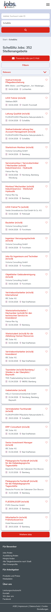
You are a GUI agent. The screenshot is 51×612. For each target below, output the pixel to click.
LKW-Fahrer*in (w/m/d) (17, 207)
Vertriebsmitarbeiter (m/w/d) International (19, 294)
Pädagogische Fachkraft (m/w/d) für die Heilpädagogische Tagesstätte (21, 463)
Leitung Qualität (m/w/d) (17, 113)
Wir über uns (8, 596)
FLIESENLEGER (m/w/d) (17, 501)
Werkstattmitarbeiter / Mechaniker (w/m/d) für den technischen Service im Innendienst (18, 314)
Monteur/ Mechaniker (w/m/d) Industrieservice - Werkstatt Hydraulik (19, 189)
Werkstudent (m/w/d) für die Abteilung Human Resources (19, 335)
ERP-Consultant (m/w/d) (17, 426)
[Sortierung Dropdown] (45, 72)
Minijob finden (9, 558)
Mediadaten (8, 579)
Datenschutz (34, 606)
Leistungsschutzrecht (12, 590)
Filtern (25, 65)
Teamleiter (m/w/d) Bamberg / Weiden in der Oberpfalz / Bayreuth (20, 372)
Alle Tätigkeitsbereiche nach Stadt (17, 561)
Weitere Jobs (25, 534)
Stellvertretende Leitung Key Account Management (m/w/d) (20, 130)
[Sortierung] (22, 72)
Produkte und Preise (11, 576)
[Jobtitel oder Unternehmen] (25, 16)
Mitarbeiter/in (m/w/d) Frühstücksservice (16, 518)
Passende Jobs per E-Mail (25, 58)
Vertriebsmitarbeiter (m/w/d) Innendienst (19, 353)
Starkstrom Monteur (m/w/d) (19, 147)
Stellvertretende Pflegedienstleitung (14, 81)
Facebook (7, 599)
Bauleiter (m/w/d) (13, 222)
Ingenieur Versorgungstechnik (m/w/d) (20, 239)
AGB (15, 606)
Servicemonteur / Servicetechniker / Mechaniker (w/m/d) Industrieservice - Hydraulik (22, 165)
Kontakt (6, 593)
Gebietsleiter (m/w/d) (15, 390)
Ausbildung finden (10, 555)
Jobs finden (7, 552)
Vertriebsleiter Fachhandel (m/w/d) (18, 410)
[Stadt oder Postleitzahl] (25, 23)
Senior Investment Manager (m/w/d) (18, 444)
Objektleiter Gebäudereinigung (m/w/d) (20, 275)
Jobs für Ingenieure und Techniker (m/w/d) (21, 257)
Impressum (23, 606)
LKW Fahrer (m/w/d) (15, 98)
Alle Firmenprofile (10, 564)
